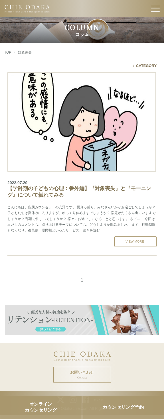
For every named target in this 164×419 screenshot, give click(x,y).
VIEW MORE (134, 241)
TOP (7, 52)
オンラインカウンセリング (41, 407)
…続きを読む (89, 230)
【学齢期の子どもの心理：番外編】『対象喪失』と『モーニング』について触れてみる (82, 189)
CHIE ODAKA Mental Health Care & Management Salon (82, 8)
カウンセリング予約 (123, 407)
